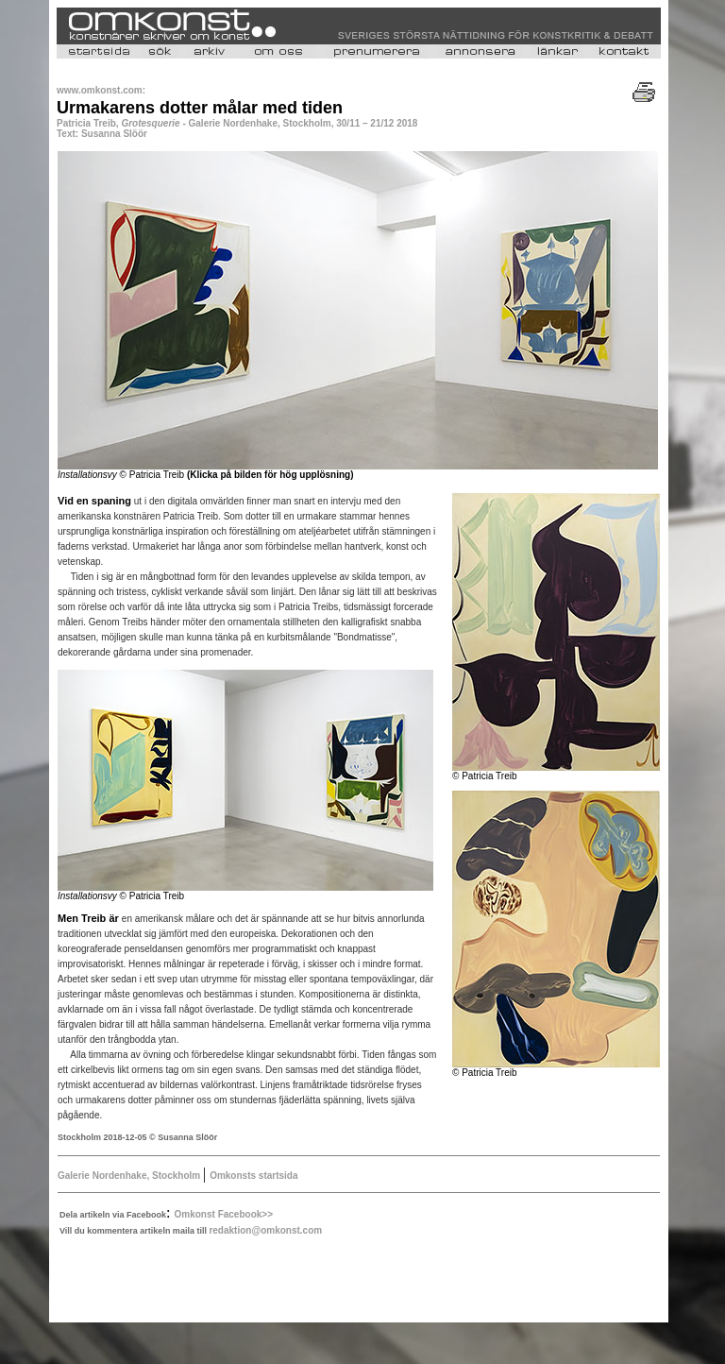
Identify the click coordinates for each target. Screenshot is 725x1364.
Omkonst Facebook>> (224, 1214)
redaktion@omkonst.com (265, 1230)
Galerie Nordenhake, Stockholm (130, 1175)
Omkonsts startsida (253, 1175)
